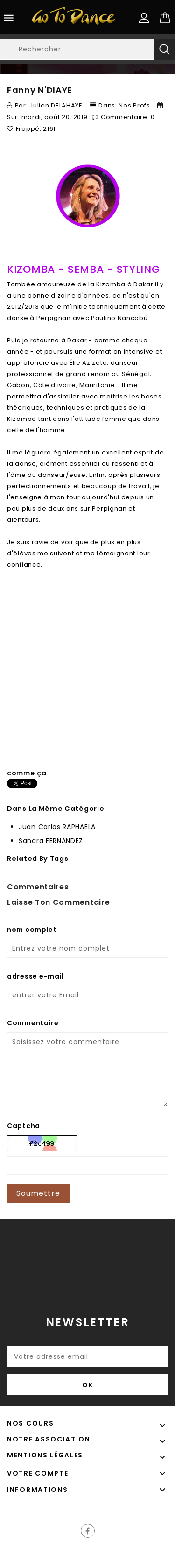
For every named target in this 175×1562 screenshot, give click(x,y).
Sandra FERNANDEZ (51, 840)
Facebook (88, 1531)
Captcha (23, 1125)
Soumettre (38, 1193)
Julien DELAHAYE (56, 105)
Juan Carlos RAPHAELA (57, 826)
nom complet (32, 929)
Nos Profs (134, 105)
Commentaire (33, 1023)
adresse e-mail (35, 976)
